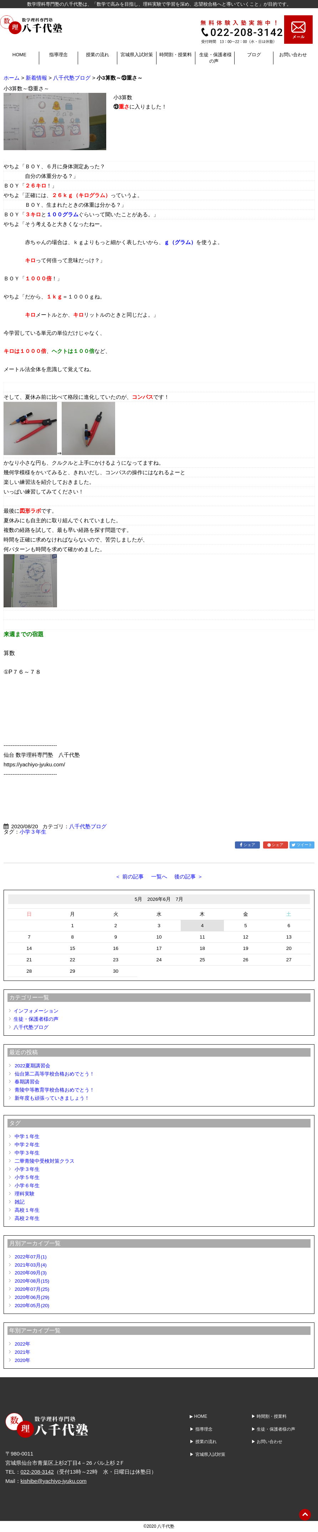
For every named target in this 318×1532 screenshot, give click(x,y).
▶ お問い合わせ (266, 1441)
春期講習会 (27, 1081)
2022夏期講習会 (32, 1065)
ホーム (12, 78)
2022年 (22, 1344)
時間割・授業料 (175, 54)
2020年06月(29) (32, 1297)
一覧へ (159, 876)
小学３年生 (33, 832)
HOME (19, 54)
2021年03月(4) (31, 1265)
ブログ (254, 54)
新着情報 (36, 78)
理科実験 (25, 1193)
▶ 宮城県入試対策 (207, 1454)
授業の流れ (97, 54)
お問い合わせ (293, 54)
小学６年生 (27, 1185)
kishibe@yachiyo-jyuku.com (54, 1481)
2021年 (22, 1352)
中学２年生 (27, 1144)
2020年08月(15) (32, 1281)
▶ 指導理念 (201, 1428)
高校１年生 (27, 1210)
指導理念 (58, 54)
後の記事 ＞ (188, 876)
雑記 (20, 1202)
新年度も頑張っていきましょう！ (52, 1098)
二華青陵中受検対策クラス (45, 1161)
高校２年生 (27, 1218)
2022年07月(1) (31, 1256)
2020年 (22, 1360)
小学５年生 (27, 1177)
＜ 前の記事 (129, 876)
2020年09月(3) (31, 1272)
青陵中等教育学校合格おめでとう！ (54, 1090)
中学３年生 (27, 1153)
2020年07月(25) (32, 1289)
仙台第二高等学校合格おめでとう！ (54, 1074)
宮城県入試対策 (136, 54)
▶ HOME (198, 1416)
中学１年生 (27, 1136)
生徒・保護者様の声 (36, 1019)
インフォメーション (36, 1011)
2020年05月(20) (32, 1305)
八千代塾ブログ (72, 78)
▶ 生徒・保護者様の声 (273, 1428)
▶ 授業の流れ (203, 1441)
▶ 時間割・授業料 (269, 1416)
